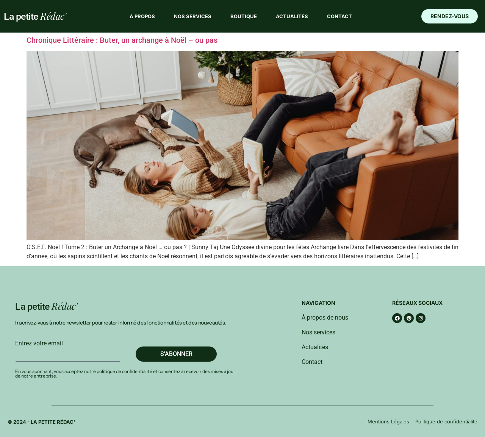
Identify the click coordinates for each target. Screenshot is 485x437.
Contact (339, 16)
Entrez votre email (39, 343)
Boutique (243, 16)
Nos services (192, 16)
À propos (142, 16)
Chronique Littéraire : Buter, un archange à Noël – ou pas (122, 40)
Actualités (292, 16)
